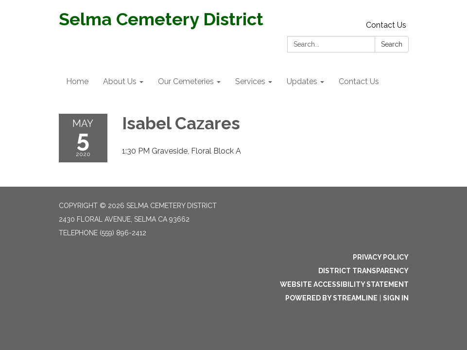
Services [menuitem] (250, 81)
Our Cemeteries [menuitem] (186, 81)
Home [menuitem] (77, 81)
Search (391, 44)
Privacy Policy (381, 257)
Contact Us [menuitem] (359, 81)
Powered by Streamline (331, 298)
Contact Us (386, 25)
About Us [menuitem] (120, 81)
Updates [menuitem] (302, 81)
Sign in (396, 298)
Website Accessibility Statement (344, 284)
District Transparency (363, 271)
